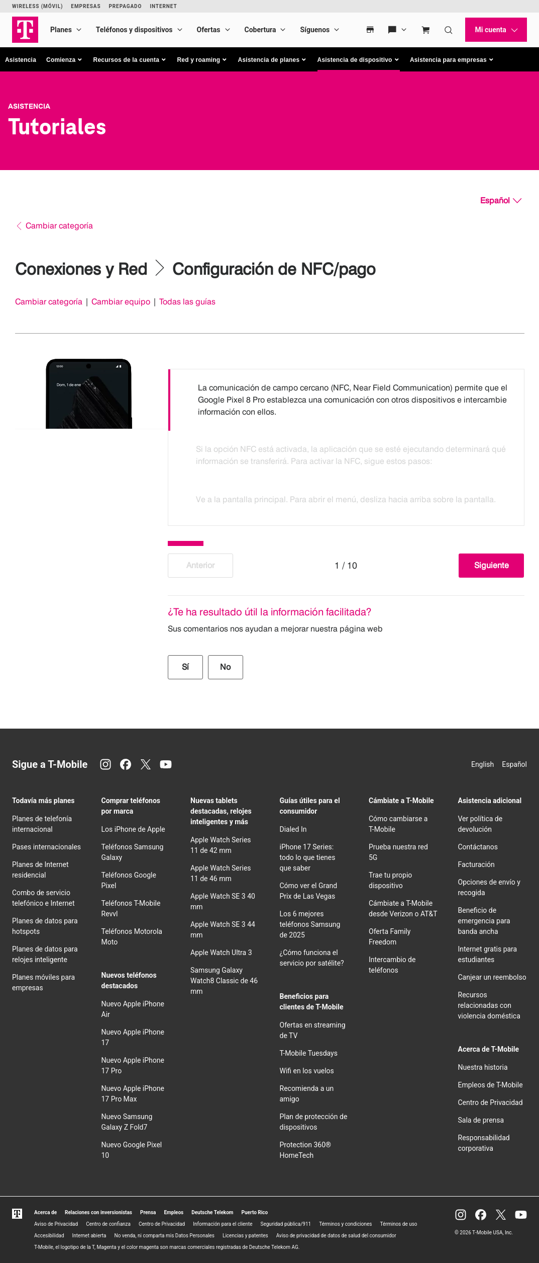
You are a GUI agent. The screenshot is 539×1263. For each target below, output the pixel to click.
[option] (346, 400)
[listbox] (346, 444)
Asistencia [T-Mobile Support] (29, 106)
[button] (64, 60)
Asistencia (20, 59)
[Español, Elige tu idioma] (500, 200)
